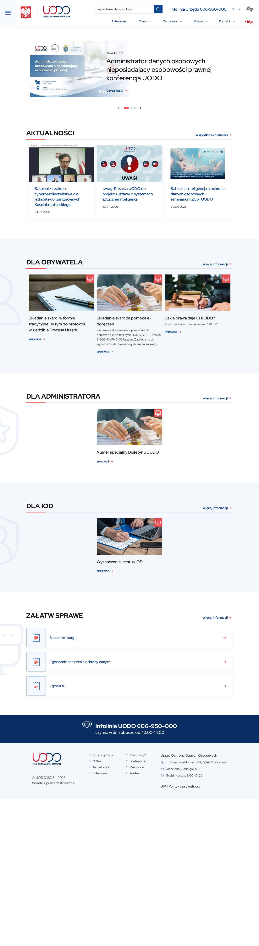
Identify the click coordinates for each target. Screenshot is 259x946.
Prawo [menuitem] (200, 21)
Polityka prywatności (211, 933)
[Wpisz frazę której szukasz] (124, 9)
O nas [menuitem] (145, 21)
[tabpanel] (158, 69)
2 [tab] (161, 108)
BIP (189, 933)
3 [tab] (164, 108)
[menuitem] (248, 22)
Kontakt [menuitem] (226, 21)
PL (234, 9)
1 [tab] (155, 108)
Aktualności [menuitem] (119, 21)
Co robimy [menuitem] (172, 21)
